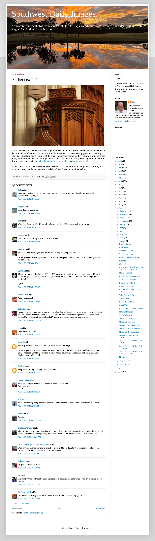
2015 (120, 198)
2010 (120, 372)
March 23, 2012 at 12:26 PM (29, 335)
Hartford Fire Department (130, 276)
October (123, 218)
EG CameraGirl (24, 492)
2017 (120, 191)
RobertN (21, 461)
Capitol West (124, 298)
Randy (20, 414)
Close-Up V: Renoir (127, 322)
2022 (120, 174)
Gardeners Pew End (127, 280)
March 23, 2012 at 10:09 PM (29, 406)
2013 (120, 205)
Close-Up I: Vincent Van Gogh (129, 336)
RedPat (21, 366)
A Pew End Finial (126, 286)
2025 (120, 164)
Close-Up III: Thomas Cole (130, 329)
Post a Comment (22, 504)
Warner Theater (126, 251)
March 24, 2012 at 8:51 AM (29, 499)
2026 (120, 161)
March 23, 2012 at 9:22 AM (29, 287)
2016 (120, 195)
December (124, 211)
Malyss (21, 207)
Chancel (122, 264)
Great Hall (123, 305)
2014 (120, 201)
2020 (120, 181)
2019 (120, 184)
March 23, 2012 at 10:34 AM (29, 320)
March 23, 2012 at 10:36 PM (29, 420)
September (124, 221)
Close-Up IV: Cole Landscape (131, 325)
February (124, 361)
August (123, 224)
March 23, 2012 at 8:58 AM (29, 263)
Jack (133, 102)
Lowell (21, 342)
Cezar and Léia (24, 380)
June (122, 231)
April (122, 238)
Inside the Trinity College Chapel (130, 291)
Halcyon (21, 399)
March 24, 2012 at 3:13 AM (29, 454)
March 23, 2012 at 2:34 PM (29, 373)
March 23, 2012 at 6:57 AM (29, 213)
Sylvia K (21, 271)
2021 (120, 178)
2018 (120, 188)
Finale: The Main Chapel (129, 257)
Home (59, 509)
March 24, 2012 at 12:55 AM (29, 437)
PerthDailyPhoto (25, 428)
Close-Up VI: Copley (127, 319)
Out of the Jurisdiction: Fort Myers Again (131, 352)
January (123, 365)
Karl (20, 221)
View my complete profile (125, 121)
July (121, 228)
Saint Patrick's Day (127, 295)
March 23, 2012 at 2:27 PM (29, 358)
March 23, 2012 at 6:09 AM (29, 199)
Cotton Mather (80, 161)
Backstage (123, 247)
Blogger (89, 528)
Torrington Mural (126, 254)
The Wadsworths (126, 315)
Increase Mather (60, 161)
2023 (120, 171)
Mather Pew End (126, 273)
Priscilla (21, 309)
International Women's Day (131, 308)
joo (19, 328)
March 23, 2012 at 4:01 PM (29, 392)
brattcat (21, 235)
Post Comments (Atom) (33, 513)
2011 (120, 369)
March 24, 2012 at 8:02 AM (29, 484)
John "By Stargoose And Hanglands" (34, 445)
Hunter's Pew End (127, 283)
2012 (120, 208)
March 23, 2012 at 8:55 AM (29, 242)
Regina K (22, 249)
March (123, 241)
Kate (20, 190)
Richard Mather (44, 161)
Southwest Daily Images (53, 13)
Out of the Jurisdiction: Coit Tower (130, 347)
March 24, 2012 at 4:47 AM (29, 468)
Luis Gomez (23, 295)
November (124, 214)
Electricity (123, 357)
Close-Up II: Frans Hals (129, 332)
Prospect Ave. (125, 244)
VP (19, 475)
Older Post (100, 509)
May (122, 234)
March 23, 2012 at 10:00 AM (29, 301)
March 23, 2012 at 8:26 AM (29, 227)
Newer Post (17, 509)
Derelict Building (126, 302)
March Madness (126, 312)
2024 (120, 168)
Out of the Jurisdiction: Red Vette (130, 342)
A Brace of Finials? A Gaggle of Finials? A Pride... (131, 268)
